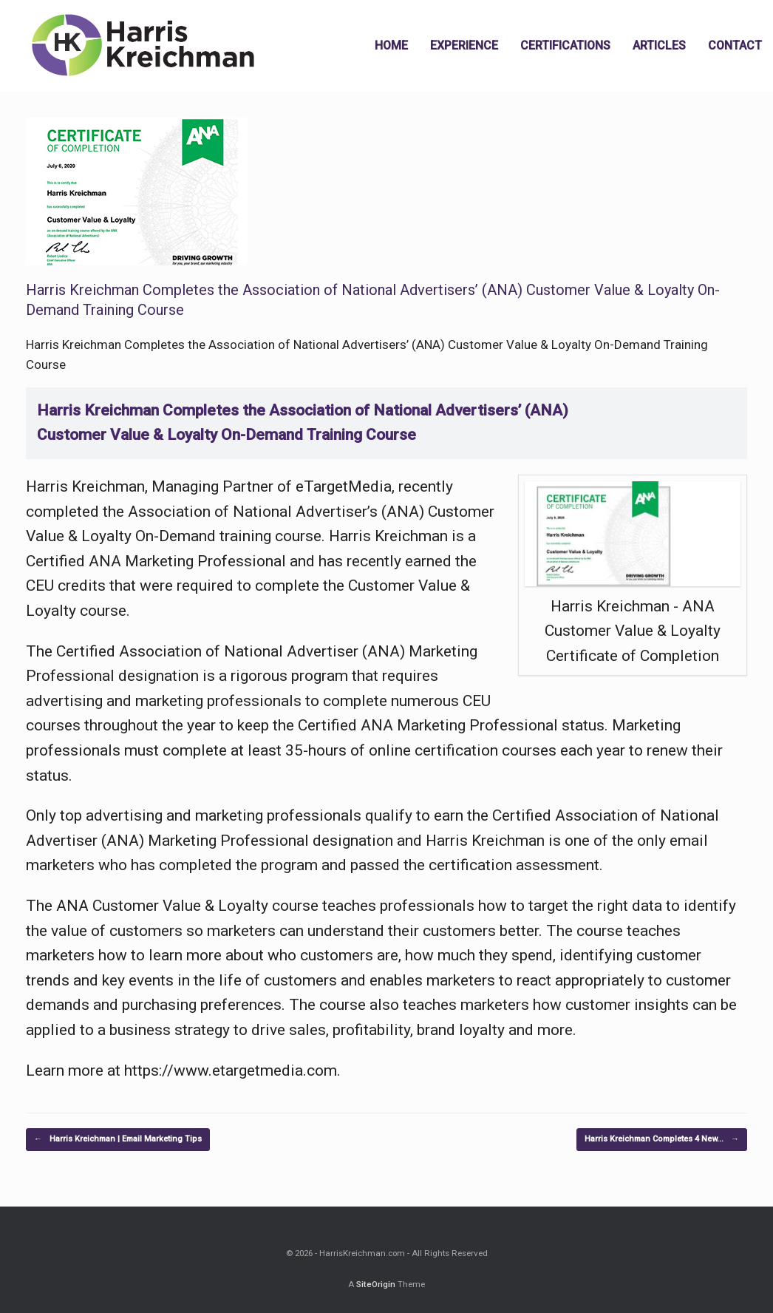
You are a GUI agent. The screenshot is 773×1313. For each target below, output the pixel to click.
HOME (391, 45)
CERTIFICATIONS (565, 45)
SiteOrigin (375, 1284)
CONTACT (735, 45)
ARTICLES (659, 45)
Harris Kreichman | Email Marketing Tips (118, 1139)
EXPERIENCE (464, 45)
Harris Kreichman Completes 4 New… (662, 1139)
